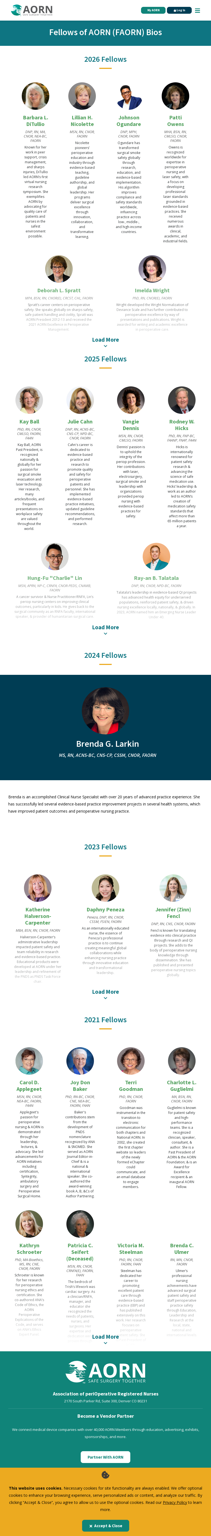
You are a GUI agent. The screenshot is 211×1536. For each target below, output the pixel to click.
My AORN (151, 10)
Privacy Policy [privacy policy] (175, 1502)
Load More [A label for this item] (105, 342)
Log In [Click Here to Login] (179, 10)
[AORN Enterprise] (105, 1464)
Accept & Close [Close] (105, 1525)
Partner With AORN (105, 1443)
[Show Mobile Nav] (197, 10)
